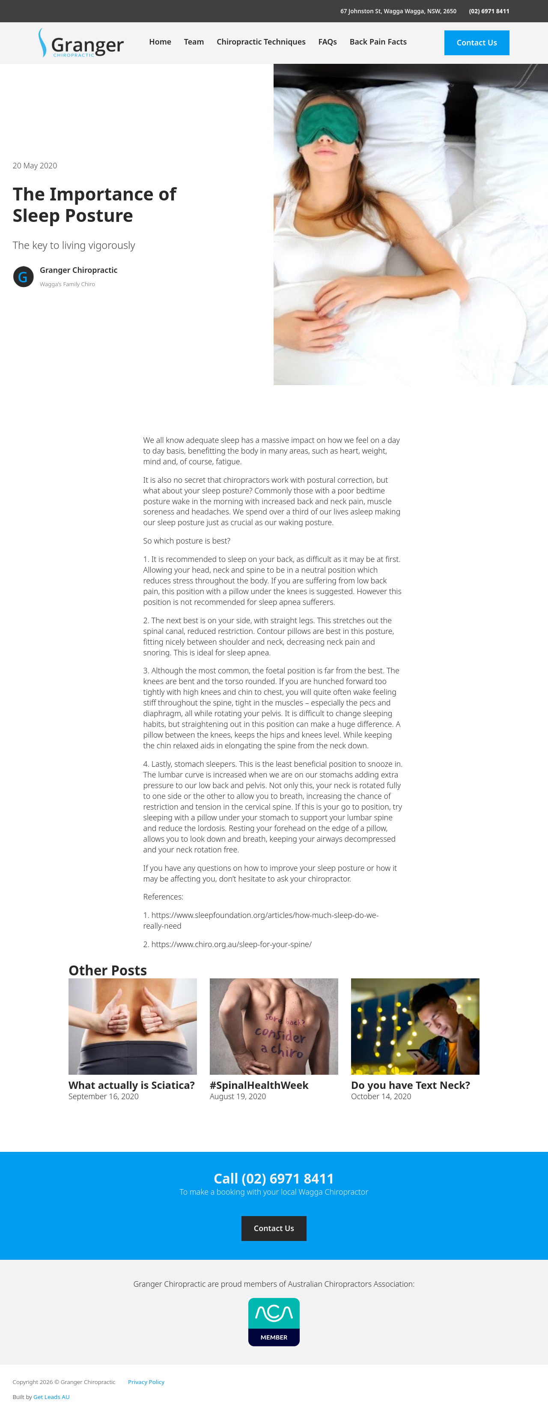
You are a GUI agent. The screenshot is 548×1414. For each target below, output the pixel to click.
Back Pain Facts (378, 41)
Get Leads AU (51, 1397)
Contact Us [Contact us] (274, 1228)
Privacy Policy (146, 1382)
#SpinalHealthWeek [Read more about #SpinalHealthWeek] (259, 1085)
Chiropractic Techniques (261, 41)
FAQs (327, 41)
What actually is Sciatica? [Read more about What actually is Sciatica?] (131, 1085)
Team (194, 41)
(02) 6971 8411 (489, 11)
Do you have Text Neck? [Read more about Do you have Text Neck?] (410, 1085)
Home (160, 41)
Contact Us (477, 42)
